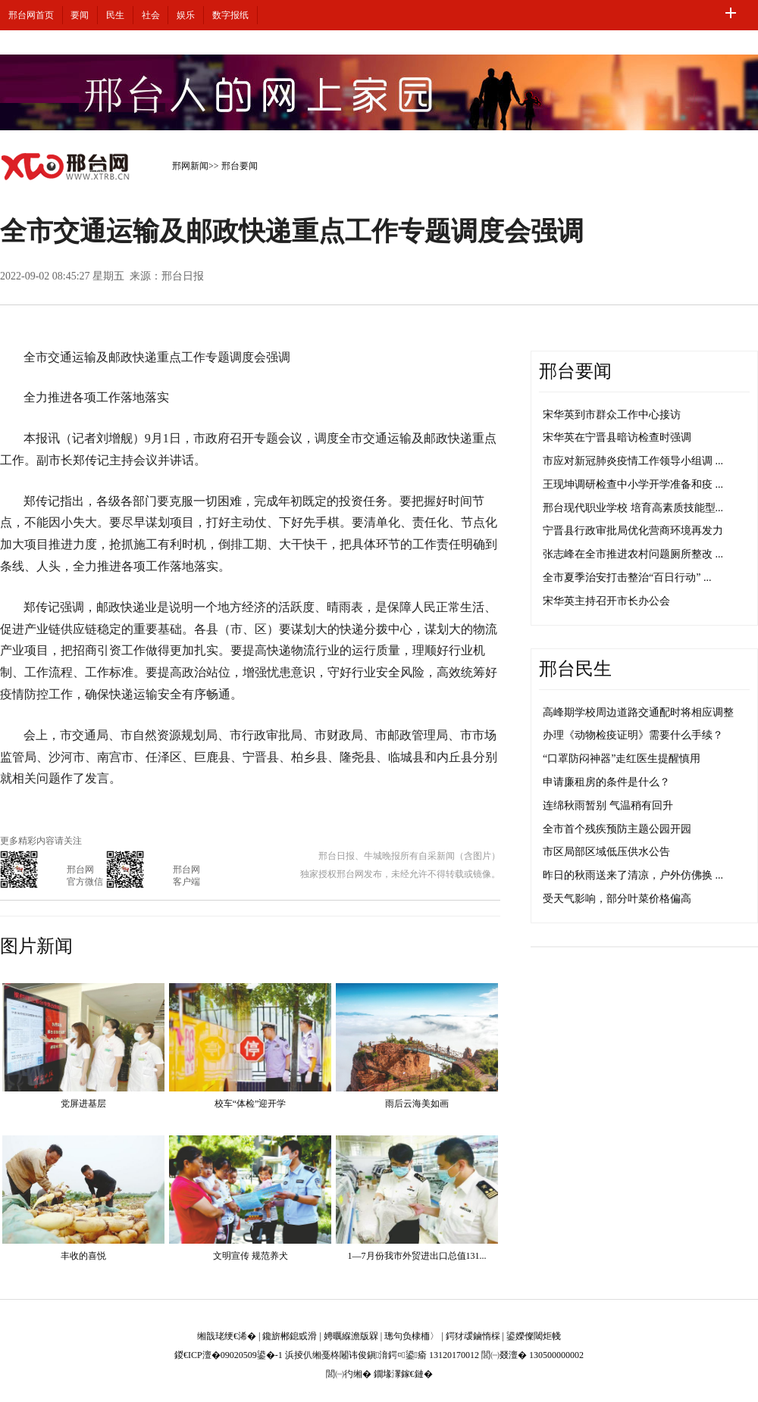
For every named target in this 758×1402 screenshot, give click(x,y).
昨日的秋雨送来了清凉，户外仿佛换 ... (633, 875)
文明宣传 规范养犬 (250, 1256)
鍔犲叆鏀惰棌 (473, 1336)
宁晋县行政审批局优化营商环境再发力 (633, 530)
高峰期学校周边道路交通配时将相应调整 (638, 712)
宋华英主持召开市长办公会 (606, 601)
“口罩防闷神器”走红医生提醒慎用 (621, 758)
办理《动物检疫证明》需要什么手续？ (633, 735)
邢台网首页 (31, 15)
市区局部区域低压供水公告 (606, 851)
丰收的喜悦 (83, 1256)
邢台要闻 (239, 166)
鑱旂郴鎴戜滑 (289, 1336)
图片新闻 (36, 946)
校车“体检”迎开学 (251, 1103)
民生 (115, 15)
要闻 (79, 15)
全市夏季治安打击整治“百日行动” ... (627, 577)
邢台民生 (575, 669)
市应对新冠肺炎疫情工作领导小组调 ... (633, 461)
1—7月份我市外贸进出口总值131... (417, 1256)
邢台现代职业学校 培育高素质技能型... (633, 508)
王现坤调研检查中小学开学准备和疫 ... (633, 484)
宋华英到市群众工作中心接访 (612, 414)
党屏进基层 (83, 1103)
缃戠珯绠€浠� (226, 1336)
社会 (151, 15)
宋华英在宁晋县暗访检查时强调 (617, 437)
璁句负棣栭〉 (411, 1336)
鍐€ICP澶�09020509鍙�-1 (228, 1355)
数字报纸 (230, 15)
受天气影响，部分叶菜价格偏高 (617, 898)
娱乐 (186, 15)
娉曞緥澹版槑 (351, 1336)
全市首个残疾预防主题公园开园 (617, 829)
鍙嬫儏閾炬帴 (533, 1336)
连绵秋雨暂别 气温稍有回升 (608, 805)
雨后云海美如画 (417, 1103)
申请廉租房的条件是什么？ (606, 782)
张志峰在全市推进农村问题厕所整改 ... (633, 554)
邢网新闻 (190, 166)
